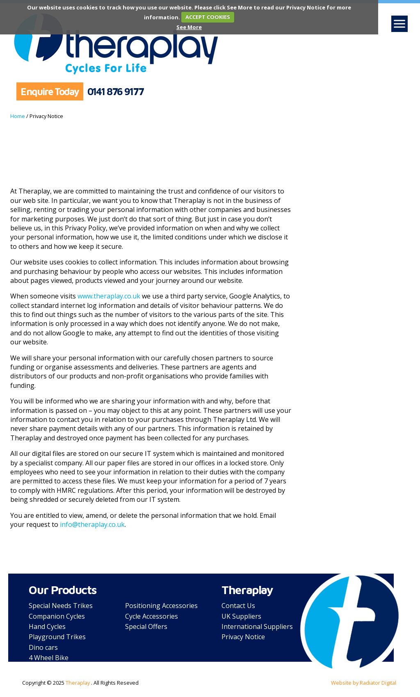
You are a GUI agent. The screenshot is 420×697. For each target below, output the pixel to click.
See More (189, 27)
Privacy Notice (243, 636)
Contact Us (238, 605)
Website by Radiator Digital (363, 682)
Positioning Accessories (161, 605)
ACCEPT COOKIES (207, 16)
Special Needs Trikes (61, 605)
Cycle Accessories (151, 616)
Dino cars (43, 647)
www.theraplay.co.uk (109, 296)
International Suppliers (257, 626)
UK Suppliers (241, 616)
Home (17, 116)
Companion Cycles (57, 616)
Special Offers (146, 626)
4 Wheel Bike (48, 657)
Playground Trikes (57, 636)
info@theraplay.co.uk (92, 524)
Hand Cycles (47, 626)
